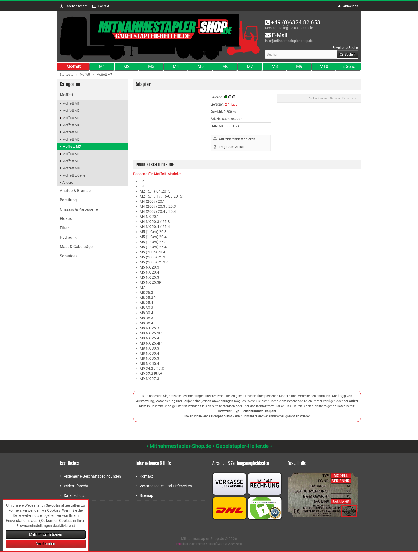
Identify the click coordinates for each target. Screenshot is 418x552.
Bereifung (68, 200)
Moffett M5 (70, 132)
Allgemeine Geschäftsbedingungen (90, 476)
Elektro (66, 218)
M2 (126, 66)
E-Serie (348, 66)
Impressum (71, 505)
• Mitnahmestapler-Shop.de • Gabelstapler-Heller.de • (209, 446)
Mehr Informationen (45, 534)
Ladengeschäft (73, 6)
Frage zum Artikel (231, 147)
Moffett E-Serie (73, 175)
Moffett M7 (71, 147)
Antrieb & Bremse (75, 190)
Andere (67, 183)
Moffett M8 (70, 154)
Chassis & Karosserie (79, 209)
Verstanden (45, 544)
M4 (176, 66)
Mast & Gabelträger (77, 246)
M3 (151, 66)
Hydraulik (68, 237)
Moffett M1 (70, 103)
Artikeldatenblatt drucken (237, 139)
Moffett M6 (70, 139)
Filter (64, 228)
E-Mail (276, 35)
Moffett (73, 66)
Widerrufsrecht (74, 485)
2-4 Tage (231, 104)
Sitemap (144, 495)
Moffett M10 (71, 168)
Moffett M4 (70, 125)
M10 (324, 66)
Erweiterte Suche (345, 48)
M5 (201, 66)
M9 (299, 66)
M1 (102, 66)
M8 (275, 66)
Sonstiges (69, 256)
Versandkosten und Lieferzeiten (164, 485)
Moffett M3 (70, 118)
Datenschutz (72, 495)
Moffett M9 (70, 161)
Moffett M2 (70, 111)
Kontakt (144, 476)
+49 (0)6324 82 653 (292, 22)
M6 (225, 66)
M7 (250, 66)
